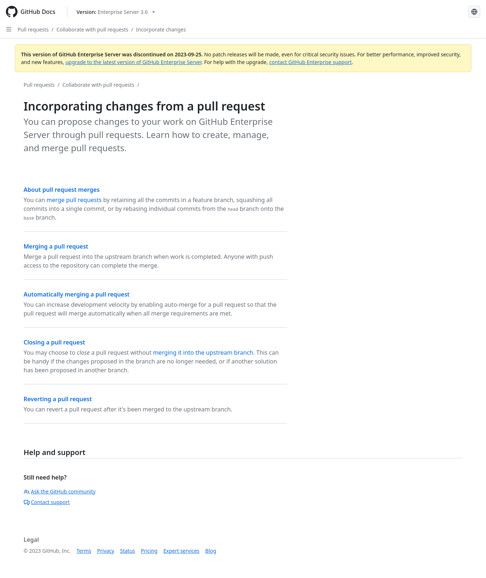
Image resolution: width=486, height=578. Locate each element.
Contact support (47, 502)
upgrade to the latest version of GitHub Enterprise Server (133, 62)
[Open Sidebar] (9, 29)
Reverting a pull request (58, 399)
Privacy (105, 550)
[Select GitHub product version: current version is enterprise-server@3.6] (115, 12)
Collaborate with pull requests (92, 29)
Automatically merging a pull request (77, 294)
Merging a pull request (56, 246)
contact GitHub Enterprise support (310, 62)
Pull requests (33, 29)
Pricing (149, 550)
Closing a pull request (54, 342)
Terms (83, 550)
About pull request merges (62, 190)
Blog (210, 550)
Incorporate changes (161, 29)
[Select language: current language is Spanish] (474, 12)
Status (127, 550)
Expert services (181, 550)
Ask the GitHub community (60, 491)
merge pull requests (74, 200)
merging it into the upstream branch (203, 352)
